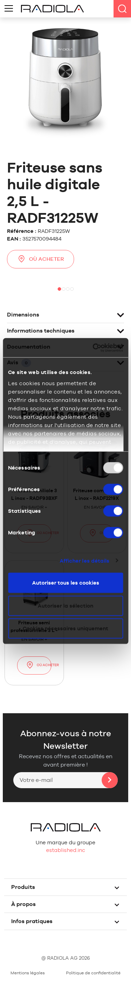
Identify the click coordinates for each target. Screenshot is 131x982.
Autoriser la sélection (65, 605)
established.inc (65, 850)
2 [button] (63, 289)
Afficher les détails (85, 560)
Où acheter (40, 258)
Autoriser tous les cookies (65, 583)
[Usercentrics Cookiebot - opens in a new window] (93, 347)
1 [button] (59, 289)
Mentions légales (27, 972)
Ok (110, 780)
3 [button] (68, 289)
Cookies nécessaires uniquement (65, 628)
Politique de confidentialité (93, 972)
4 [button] (72, 289)
